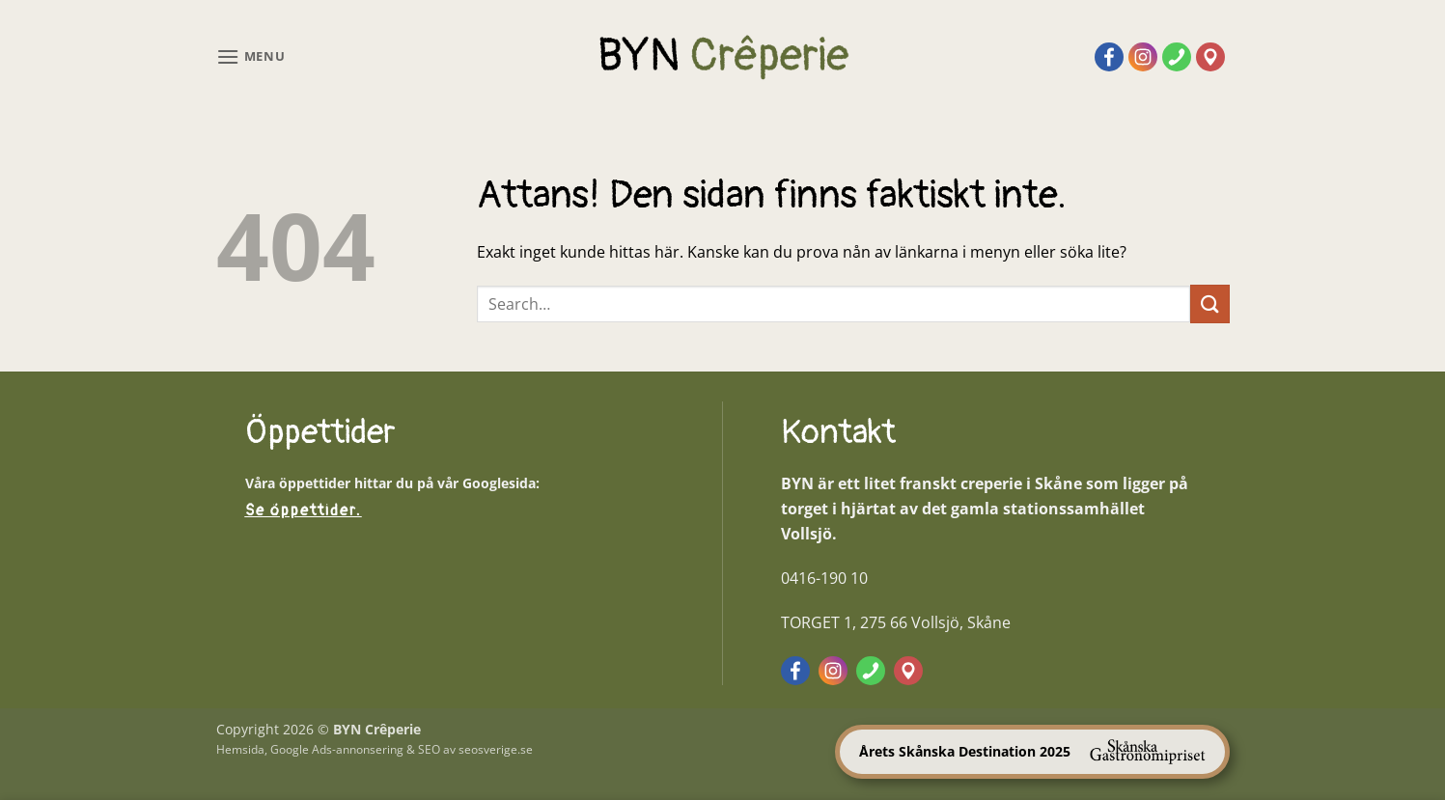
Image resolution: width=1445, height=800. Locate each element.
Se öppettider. (303, 510)
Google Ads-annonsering (336, 749)
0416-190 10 (824, 578)
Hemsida (240, 749)
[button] (251, 56)
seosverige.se (496, 749)
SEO (429, 749)
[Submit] (1209, 303)
